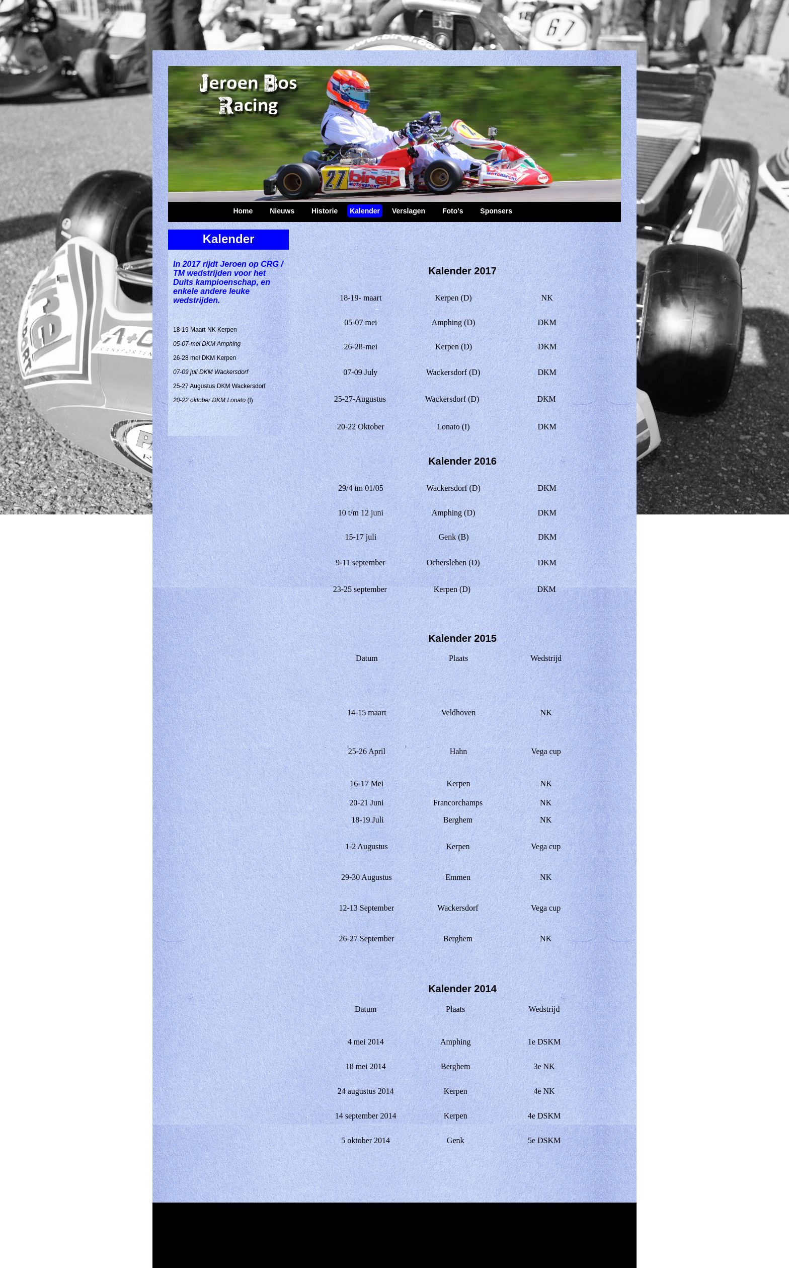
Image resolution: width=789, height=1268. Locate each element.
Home (243, 211)
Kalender (365, 211)
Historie (324, 211)
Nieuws (282, 211)
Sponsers (496, 211)
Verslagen (408, 211)
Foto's (452, 211)
